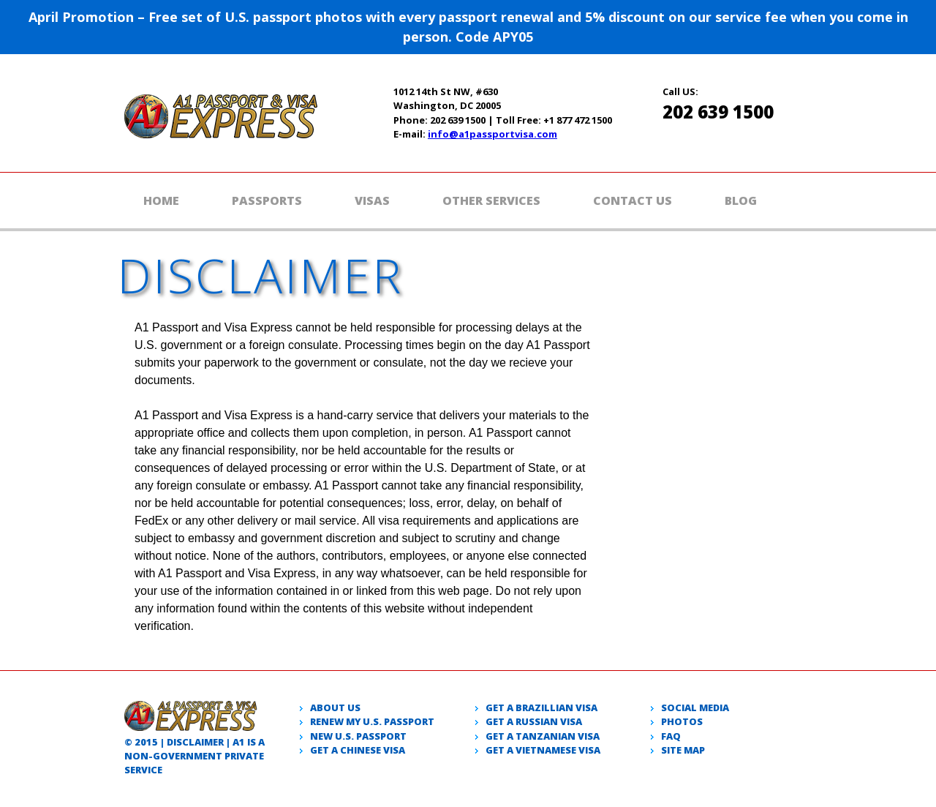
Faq (671, 736)
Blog (741, 200)
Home (161, 200)
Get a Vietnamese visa (543, 750)
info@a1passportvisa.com (492, 133)
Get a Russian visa (534, 721)
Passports (267, 200)
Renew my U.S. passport (372, 721)
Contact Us (632, 200)
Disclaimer (195, 741)
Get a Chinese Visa (357, 750)
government (187, 755)
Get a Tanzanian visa (543, 736)
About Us (335, 707)
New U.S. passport (358, 736)
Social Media (695, 707)
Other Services (491, 200)
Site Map (683, 750)
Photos (682, 721)
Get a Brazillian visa (541, 707)
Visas (372, 200)
